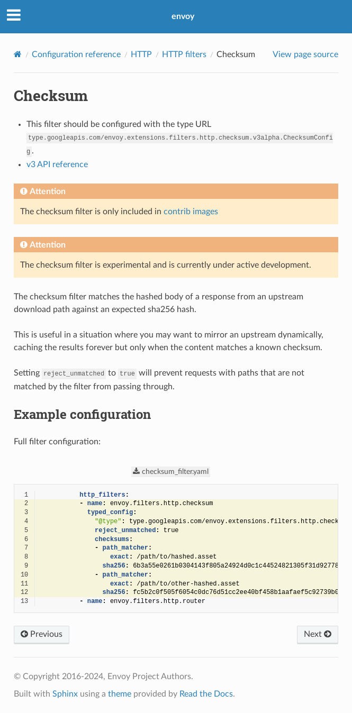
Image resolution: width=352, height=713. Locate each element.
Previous (41, 634)
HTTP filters (184, 54)
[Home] (18, 54)
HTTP (141, 54)
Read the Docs (206, 694)
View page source (305, 54)
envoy (183, 16)
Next (317, 634)
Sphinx (65, 694)
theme (119, 694)
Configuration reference (76, 54)
